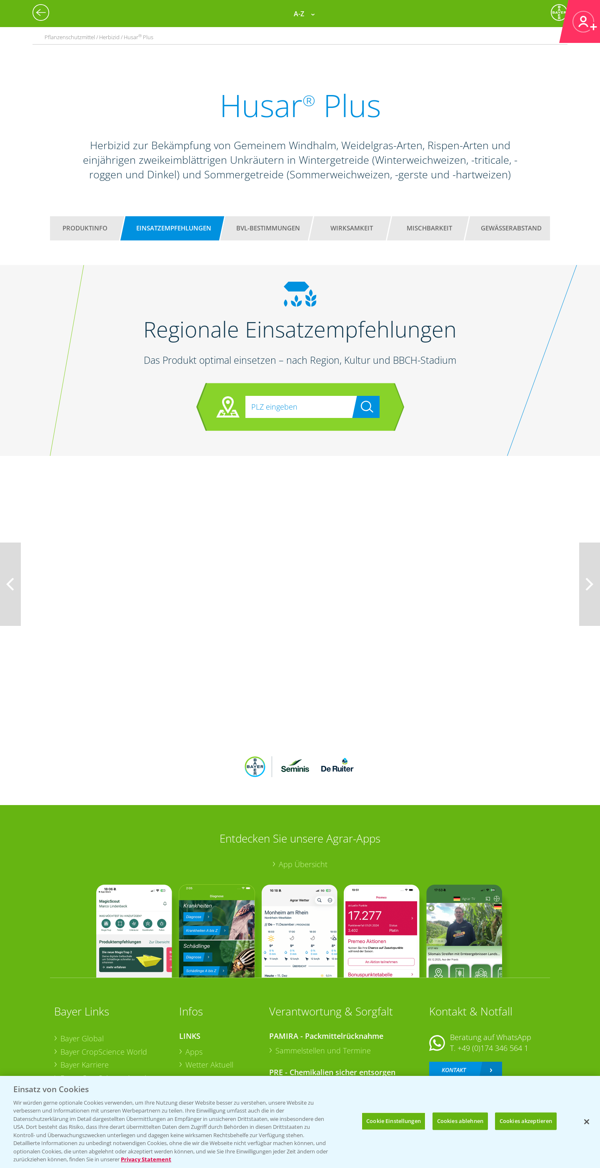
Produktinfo (85, 228)
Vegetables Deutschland (101, 1063)
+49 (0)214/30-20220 (492, 1052)
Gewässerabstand (511, 228)
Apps (193, 997)
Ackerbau (201, 1049)
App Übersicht (303, 810)
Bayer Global (82, 983)
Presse (71, 1050)
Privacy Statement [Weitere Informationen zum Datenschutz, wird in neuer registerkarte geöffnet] (146, 1159)
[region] (300, 1122)
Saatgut (198, 1062)
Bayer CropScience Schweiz (107, 1036)
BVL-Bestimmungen (268, 228)
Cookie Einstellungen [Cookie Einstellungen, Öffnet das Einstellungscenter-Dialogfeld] (393, 1121)
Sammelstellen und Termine (323, 995)
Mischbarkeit (429, 228)
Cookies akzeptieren (526, 1121)
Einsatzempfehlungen (173, 228)
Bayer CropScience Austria (105, 1023)
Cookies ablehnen (460, 1121)
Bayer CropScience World (103, 997)
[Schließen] (587, 1122)
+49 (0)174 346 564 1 (493, 993)
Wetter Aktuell (209, 1010)
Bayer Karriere (84, 1010)
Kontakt (454, 1015)
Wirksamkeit (351, 228)
